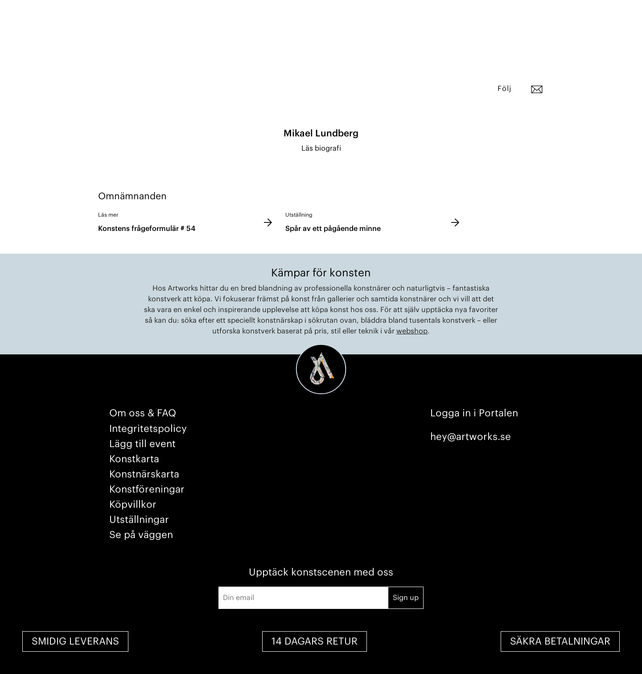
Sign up (406, 597)
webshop (412, 331)
